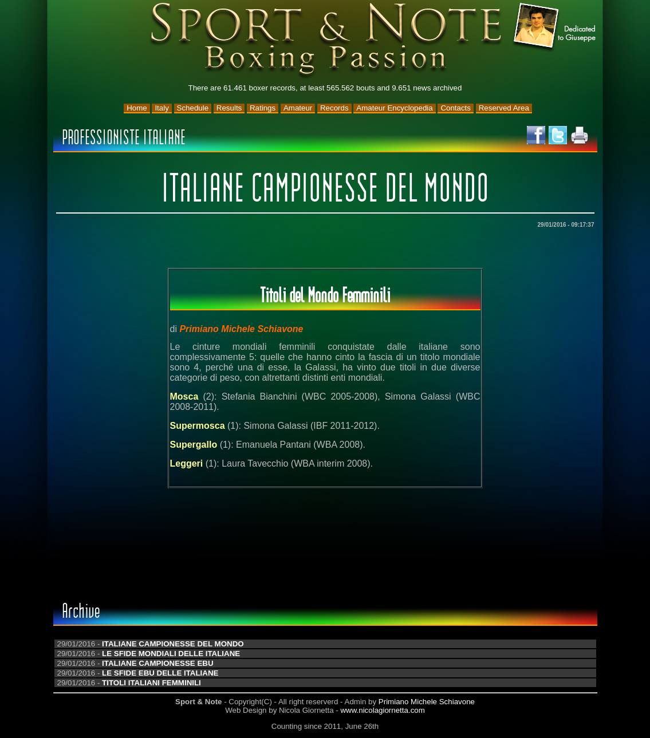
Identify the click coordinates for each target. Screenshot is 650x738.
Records (334, 108)
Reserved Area (504, 108)
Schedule (193, 108)
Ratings (262, 108)
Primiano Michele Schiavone (427, 701)
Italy (161, 108)
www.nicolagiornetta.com (382, 710)
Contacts (455, 108)
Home (137, 108)
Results (229, 108)
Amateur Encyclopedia (394, 108)
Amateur (297, 108)
